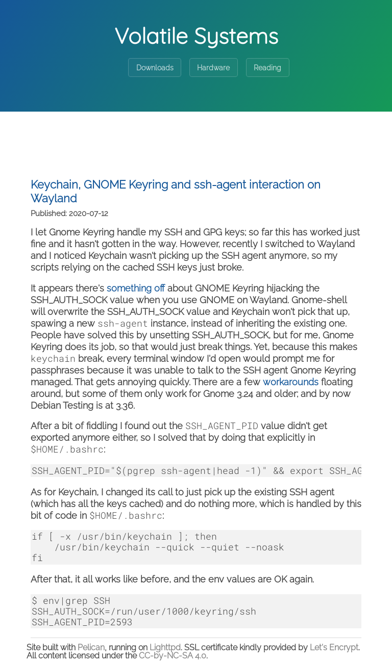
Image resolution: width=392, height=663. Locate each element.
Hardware (213, 68)
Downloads (155, 68)
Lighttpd (165, 647)
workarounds (290, 382)
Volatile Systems (196, 35)
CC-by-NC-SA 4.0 (172, 655)
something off (136, 288)
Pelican (91, 647)
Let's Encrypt (334, 647)
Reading (267, 68)
